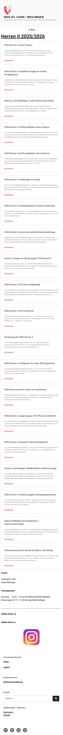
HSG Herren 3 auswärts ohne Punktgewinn (26, 447)
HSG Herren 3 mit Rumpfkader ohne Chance (26, 154)
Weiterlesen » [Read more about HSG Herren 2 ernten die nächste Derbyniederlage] (9, 250)
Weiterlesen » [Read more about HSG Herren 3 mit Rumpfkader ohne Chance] (9, 170)
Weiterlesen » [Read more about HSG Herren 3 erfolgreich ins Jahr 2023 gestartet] (9, 383)
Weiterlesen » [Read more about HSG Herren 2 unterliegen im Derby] (9, 197)
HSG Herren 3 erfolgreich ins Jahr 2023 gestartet (29, 367)
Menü (31, 30)
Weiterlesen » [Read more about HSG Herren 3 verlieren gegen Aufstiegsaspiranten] (9, 516)
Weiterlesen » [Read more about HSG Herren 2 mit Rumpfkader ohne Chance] (9, 144)
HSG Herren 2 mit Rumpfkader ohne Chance (26, 128)
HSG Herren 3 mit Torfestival (18, 314)
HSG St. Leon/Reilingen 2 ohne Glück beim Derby (29, 101)
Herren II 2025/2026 (23, 36)
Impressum (8, 719)
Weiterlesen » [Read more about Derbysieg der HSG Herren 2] (9, 356)
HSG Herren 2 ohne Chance (18, 45)
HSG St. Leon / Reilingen (24, 17)
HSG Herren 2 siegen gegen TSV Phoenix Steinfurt (30, 420)
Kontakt (6, 722)
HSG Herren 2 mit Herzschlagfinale (22, 287)
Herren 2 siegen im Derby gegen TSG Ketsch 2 (27, 261)
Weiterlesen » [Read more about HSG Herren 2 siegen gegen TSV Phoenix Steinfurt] (9, 436)
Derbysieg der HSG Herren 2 (18, 340)
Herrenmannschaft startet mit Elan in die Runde (28, 556)
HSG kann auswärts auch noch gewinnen (25, 393)
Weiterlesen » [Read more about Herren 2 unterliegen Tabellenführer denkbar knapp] (9, 489)
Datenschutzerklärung (13, 688)
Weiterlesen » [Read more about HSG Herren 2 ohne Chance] (9, 61)
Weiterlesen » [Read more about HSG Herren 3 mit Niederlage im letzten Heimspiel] (9, 223)
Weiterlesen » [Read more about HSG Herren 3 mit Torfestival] (9, 330)
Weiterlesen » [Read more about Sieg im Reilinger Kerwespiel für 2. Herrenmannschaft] (9, 545)
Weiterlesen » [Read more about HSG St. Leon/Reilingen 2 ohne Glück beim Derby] (9, 117)
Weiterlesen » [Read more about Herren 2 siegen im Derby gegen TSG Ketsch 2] (9, 276)
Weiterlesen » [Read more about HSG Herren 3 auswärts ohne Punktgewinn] (9, 462)
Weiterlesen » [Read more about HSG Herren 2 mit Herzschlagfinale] (9, 303)
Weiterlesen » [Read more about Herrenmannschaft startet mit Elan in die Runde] (9, 572)
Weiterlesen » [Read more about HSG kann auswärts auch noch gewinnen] (9, 409)
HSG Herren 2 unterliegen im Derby (22, 181)
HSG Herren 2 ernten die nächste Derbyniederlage (29, 234)
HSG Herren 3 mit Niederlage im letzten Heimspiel (29, 207)
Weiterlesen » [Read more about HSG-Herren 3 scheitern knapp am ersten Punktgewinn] (9, 90)
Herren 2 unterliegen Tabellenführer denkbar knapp (30, 473)
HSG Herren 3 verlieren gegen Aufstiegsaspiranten (30, 500)
